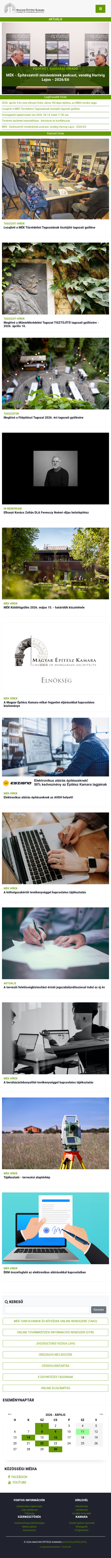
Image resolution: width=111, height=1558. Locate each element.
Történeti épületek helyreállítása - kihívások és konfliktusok (36, 120)
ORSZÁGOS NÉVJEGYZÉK (55, 1354)
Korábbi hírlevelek (81, 1513)
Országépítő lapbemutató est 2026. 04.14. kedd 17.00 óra (35, 115)
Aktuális (10, 983)
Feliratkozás (81, 1506)
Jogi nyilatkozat (29, 1509)
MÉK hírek (11, 603)
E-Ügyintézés (81, 1530)
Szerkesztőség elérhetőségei (29, 1523)
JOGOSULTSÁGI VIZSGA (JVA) (55, 1343)
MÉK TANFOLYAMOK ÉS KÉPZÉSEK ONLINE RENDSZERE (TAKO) (55, 1321)
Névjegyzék (82, 1526)
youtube (17, 1482)
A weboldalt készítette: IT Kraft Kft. (56, 1547)
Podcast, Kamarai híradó (55, 69)
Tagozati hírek (14, 223)
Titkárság (29, 1513)
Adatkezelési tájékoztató (29, 1506)
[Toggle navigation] (100, 9)
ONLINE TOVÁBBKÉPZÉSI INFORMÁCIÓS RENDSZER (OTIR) (55, 1332)
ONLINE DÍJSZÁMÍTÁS (55, 1388)
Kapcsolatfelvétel (75, 1542)
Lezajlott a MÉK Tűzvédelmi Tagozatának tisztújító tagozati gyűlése (41, 109)
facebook (17, 1477)
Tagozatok (11, 413)
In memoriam (13, 508)
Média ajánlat (29, 1526)
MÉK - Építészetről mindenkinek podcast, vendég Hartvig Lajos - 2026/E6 (44, 126)
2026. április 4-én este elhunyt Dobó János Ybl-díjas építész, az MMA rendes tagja (49, 102)
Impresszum (29, 1530)
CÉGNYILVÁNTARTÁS (55, 1366)
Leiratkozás (82, 1509)
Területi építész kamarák (81, 1523)
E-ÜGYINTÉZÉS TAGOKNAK (55, 1377)
